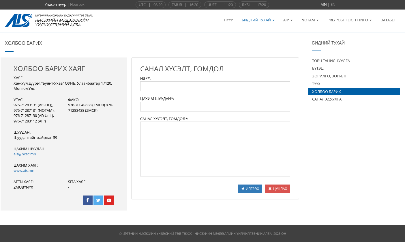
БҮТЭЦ (318, 68)
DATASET (388, 20)
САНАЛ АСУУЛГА (327, 99)
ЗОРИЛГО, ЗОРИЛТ (329, 76)
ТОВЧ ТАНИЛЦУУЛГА (331, 60)
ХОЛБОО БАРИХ (326, 91)
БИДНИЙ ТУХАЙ (258, 20)
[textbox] (215, 86)
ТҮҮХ (316, 83)
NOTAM (310, 20)
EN (333, 4)
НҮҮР (228, 20)
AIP (288, 20)
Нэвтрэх (77, 4)
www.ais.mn (24, 170)
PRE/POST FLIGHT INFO (349, 20)
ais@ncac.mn (25, 154)
